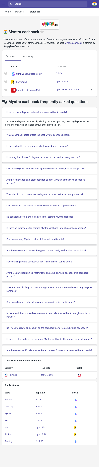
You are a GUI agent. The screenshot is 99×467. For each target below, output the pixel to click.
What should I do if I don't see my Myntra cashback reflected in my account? (44, 194)
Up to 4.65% (62, 81)
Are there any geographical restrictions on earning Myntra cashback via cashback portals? (47, 275)
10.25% (39, 399)
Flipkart (8, 434)
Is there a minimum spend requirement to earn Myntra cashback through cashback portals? (48, 315)
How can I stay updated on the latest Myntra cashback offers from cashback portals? (49, 339)
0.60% (39, 420)
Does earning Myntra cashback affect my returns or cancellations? (39, 261)
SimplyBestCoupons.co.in (29, 74)
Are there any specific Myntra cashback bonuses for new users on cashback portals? (49, 350)
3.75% (39, 406)
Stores (35, 11)
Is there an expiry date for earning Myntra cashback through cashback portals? (46, 228)
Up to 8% (40, 427)
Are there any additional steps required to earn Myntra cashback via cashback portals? (45, 181)
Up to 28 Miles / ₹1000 (67, 89)
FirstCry (8, 441)
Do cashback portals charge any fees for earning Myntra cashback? (40, 216)
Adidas (8, 399)
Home (8, 11)
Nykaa (8, 413)
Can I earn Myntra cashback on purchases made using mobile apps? (40, 302)
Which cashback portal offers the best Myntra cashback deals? (38, 135)
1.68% (39, 413)
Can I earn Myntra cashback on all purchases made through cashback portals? (46, 168)
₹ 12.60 (39, 441)
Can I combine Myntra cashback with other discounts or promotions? (41, 205)
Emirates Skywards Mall (28, 90)
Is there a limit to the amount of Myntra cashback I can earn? (37, 146)
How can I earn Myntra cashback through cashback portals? (36, 112)
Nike (7, 420)
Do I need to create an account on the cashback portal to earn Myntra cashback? (47, 328)
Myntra (13, 375)
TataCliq (9, 406)
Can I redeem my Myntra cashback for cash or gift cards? (35, 239)
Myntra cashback (73, 43)
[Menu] (3, 4)
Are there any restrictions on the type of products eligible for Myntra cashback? (46, 250)
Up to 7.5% (41, 434)
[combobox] (47, 4)
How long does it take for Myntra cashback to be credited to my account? (43, 157)
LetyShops (21, 82)
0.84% (59, 73)
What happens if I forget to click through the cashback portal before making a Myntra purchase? (49, 289)
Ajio (6, 427)
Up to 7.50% (47, 375)
